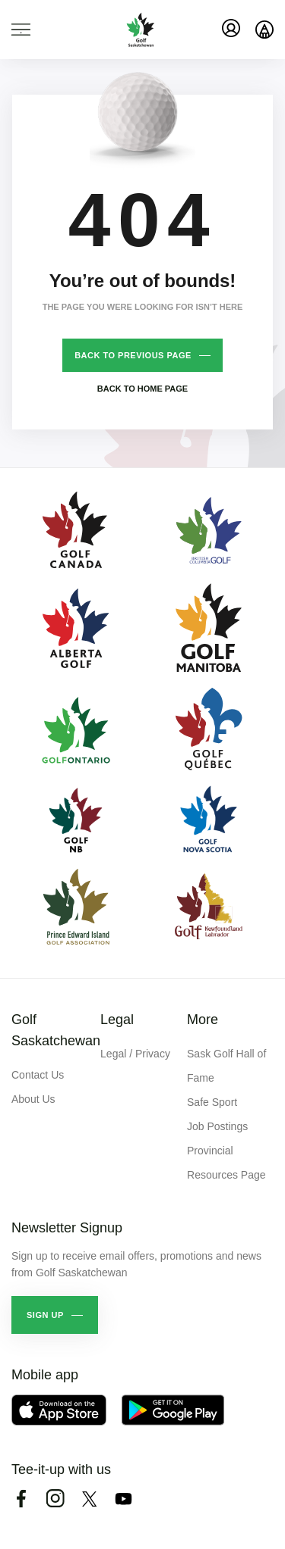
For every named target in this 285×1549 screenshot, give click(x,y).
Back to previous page (133, 355)
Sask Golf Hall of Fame (226, 1066)
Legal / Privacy (135, 1054)
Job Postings (217, 1126)
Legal (117, 1019)
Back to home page (142, 388)
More (202, 1019)
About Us (33, 1099)
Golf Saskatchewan (55, 1030)
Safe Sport (212, 1102)
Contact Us (37, 1075)
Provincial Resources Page (226, 1163)
